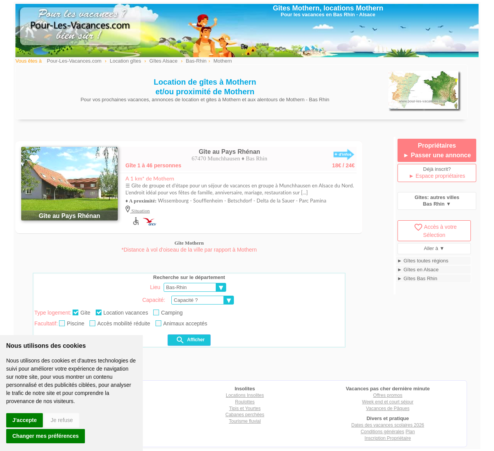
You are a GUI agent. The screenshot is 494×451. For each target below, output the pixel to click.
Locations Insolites (245, 395)
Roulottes (245, 402)
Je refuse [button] (62, 420)
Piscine (71, 323)
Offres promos (388, 395)
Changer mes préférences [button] (45, 436)
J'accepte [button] (24, 420)
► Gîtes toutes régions (422, 261)
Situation (140, 211)
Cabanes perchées (244, 414)
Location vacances (122, 313)
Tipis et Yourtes (245, 408)
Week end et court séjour (387, 402)
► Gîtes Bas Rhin (417, 278)
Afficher (190, 340)
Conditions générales (382, 431)
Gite (81, 313)
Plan (410, 431)
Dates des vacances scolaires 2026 (387, 425)
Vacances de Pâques (387, 408)
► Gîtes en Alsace (418, 269)
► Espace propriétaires (437, 176)
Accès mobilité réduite (120, 323)
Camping (168, 313)
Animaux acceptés (181, 323)
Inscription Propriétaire (388, 438)
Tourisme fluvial (245, 421)
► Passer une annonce (437, 155)
